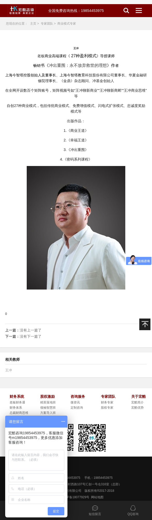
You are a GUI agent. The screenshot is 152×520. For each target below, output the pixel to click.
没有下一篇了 (31, 336)
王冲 (8, 370)
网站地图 (97, 497)
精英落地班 (48, 402)
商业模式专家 (66, 23)
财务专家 (107, 402)
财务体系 (16, 407)
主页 (33, 23)
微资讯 (75, 402)
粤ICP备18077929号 (75, 497)
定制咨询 (77, 407)
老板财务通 (17, 402)
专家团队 (47, 23)
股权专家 (107, 407)
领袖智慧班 (48, 407)
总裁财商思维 (19, 413)
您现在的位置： (17, 23)
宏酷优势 (137, 407)
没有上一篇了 (31, 330)
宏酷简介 (137, 402)
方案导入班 (48, 413)
